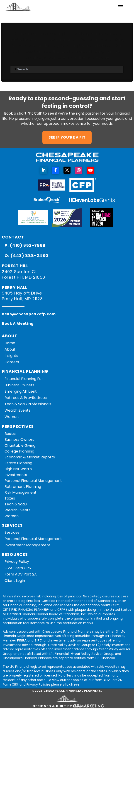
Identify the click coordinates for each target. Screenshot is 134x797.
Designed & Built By (68, 706)
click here (71, 684)
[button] (120, 7)
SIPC (38, 640)
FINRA (22, 640)
